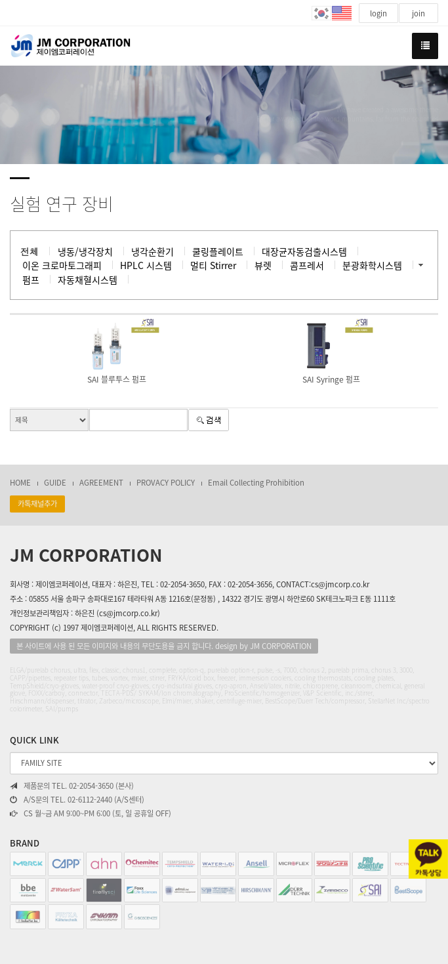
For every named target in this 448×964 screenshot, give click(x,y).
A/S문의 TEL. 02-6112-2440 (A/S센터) (77, 800)
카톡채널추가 (37, 503)
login (378, 13)
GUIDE (55, 482)
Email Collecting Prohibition (256, 482)
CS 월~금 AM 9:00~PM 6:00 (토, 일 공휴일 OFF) (90, 813)
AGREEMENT (101, 482)
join (418, 13)
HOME (20, 482)
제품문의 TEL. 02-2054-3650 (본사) (72, 786)
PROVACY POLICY (165, 482)
